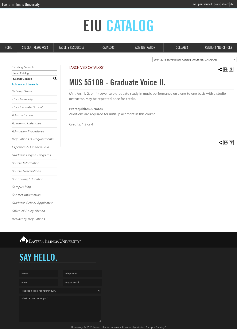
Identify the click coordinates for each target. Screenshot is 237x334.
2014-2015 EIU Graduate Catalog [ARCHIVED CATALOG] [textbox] (185, 59)
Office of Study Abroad (28, 211)
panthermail (205, 4)
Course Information (25, 163)
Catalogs (108, 48)
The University (22, 99)
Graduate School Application (32, 203)
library (225, 4)
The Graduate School (27, 107)
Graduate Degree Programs (31, 155)
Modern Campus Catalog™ (151, 327)
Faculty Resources (71, 48)
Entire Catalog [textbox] (21, 73)
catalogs (78, 327)
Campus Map (21, 187)
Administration (145, 48)
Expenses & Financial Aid (30, 147)
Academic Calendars (26, 123)
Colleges (182, 48)
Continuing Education (27, 179)
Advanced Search (25, 84)
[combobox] (194, 59)
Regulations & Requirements (32, 139)
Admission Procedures (28, 131)
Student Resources (35, 48)
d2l (232, 4)
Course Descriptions (26, 171)
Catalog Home (22, 91)
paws (217, 4)
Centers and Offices (218, 48)
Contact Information (26, 195)
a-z (194, 4)
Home (8, 48)
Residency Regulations (28, 219)
